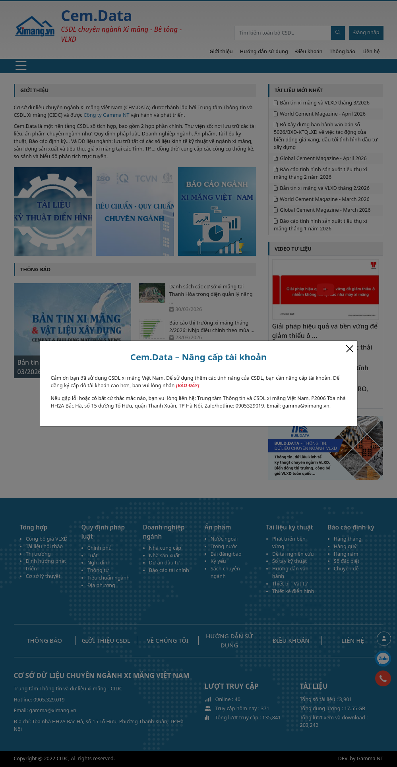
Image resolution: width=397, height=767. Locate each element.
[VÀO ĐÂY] (187, 385)
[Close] (349, 349)
